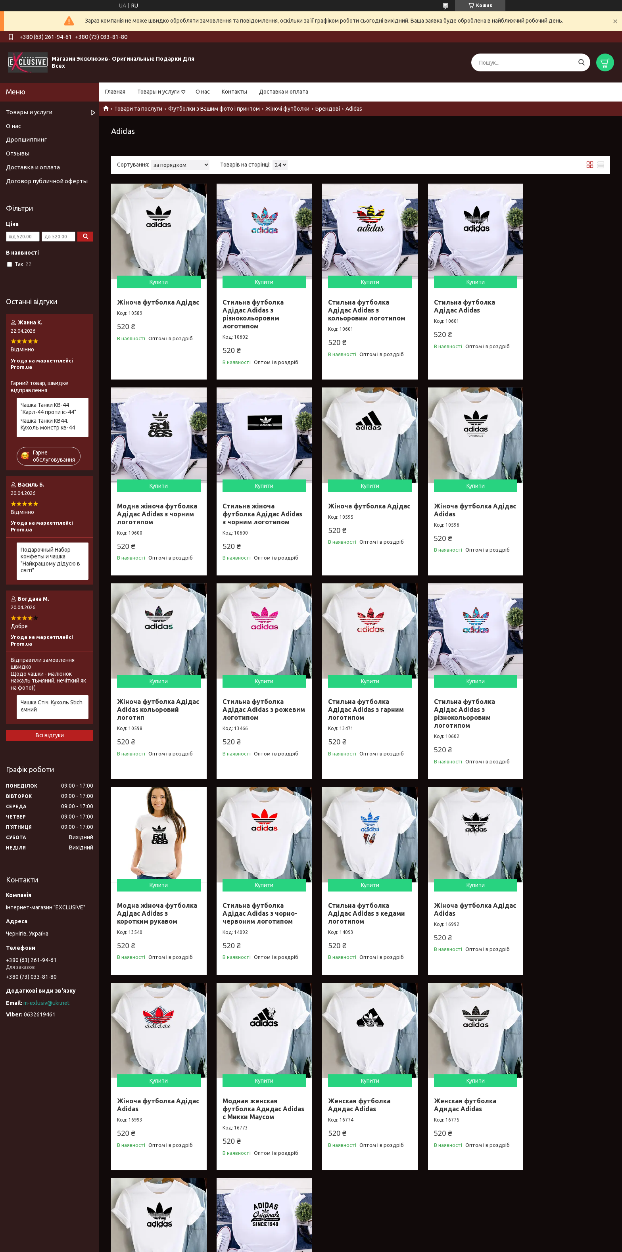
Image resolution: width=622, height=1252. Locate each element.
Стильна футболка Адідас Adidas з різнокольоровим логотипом (249, 310)
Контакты (234, 91)
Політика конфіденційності (380, 1244)
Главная (115, 91)
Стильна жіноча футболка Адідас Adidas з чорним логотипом (145, 510)
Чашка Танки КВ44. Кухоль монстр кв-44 (48, 424)
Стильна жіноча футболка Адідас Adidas (247, 1097)
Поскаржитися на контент (314, 1244)
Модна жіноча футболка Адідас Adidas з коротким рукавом (350, 709)
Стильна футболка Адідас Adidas (453, 302)
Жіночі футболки (287, 108)
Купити (157, 278)
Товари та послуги (138, 108)
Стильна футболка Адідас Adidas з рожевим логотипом (558, 506)
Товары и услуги (158, 91)
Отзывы (17, 153)
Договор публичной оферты (47, 181)
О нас (203, 91)
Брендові (327, 108)
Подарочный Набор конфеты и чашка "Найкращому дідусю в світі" (50, 560)
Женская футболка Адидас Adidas (453, 901)
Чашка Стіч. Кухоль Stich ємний (52, 706)
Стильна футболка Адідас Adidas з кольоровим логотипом (359, 306)
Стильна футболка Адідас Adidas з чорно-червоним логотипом (459, 705)
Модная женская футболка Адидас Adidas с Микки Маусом (358, 905)
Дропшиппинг (26, 139)
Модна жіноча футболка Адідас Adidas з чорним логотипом (552, 310)
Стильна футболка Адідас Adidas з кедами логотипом (562, 705)
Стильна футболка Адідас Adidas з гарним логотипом (155, 705)
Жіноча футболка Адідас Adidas (349, 502)
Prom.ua (349, 1230)
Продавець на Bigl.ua (311, 1237)
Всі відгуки (50, 735)
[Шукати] (581, 62)
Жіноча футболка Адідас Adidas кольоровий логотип (456, 506)
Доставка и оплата (283, 91)
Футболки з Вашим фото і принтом (214, 108)
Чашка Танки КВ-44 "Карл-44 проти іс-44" (48, 408)
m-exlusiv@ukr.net (46, 1003)
